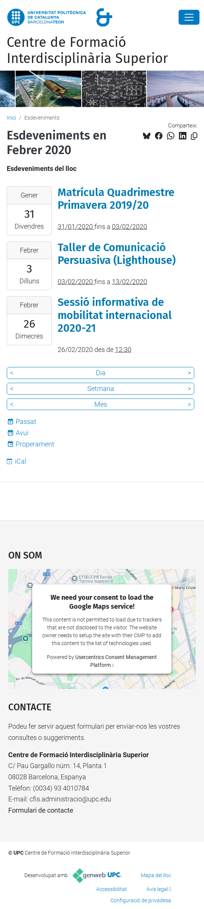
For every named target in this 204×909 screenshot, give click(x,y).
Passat (26, 421)
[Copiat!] (194, 136)
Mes (100, 404)
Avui (22, 433)
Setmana (100, 388)
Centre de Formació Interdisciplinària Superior (87, 50)
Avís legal (157, 889)
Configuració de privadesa (140, 900)
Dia (101, 373)
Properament (35, 444)
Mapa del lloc (156, 875)
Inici (11, 118)
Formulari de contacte (40, 810)
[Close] (189, 17)
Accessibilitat (111, 889)
